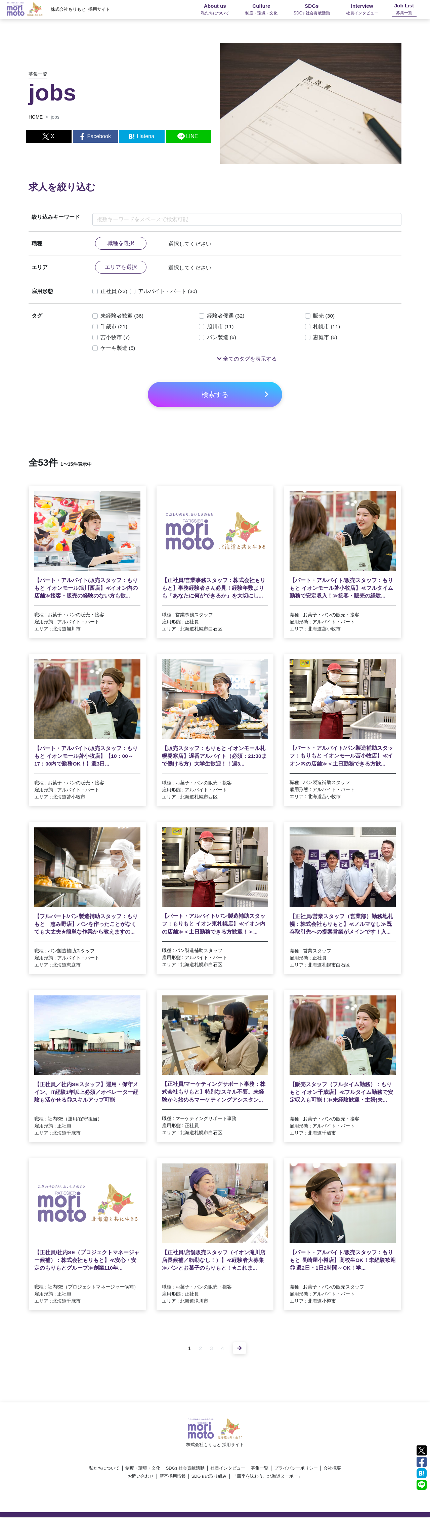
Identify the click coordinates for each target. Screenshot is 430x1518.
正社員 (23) (114, 292)
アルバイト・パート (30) (168, 292)
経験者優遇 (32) (226, 316)
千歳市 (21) (114, 327)
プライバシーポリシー (296, 1469)
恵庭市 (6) (325, 338)
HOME (36, 117)
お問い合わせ (141, 1477)
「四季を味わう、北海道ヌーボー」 (267, 1477)
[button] (246, 360)
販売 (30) (324, 316)
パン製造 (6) (221, 338)
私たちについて (104, 1469)
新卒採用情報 (173, 1477)
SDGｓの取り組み (209, 1477)
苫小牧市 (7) (115, 338)
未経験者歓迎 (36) (122, 316)
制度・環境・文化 (142, 1469)
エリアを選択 (121, 268)
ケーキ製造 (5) (117, 349)
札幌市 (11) (326, 327)
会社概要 (332, 1469)
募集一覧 (259, 1469)
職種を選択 (121, 243)
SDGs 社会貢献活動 (185, 1469)
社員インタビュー (227, 1469)
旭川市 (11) (220, 327)
